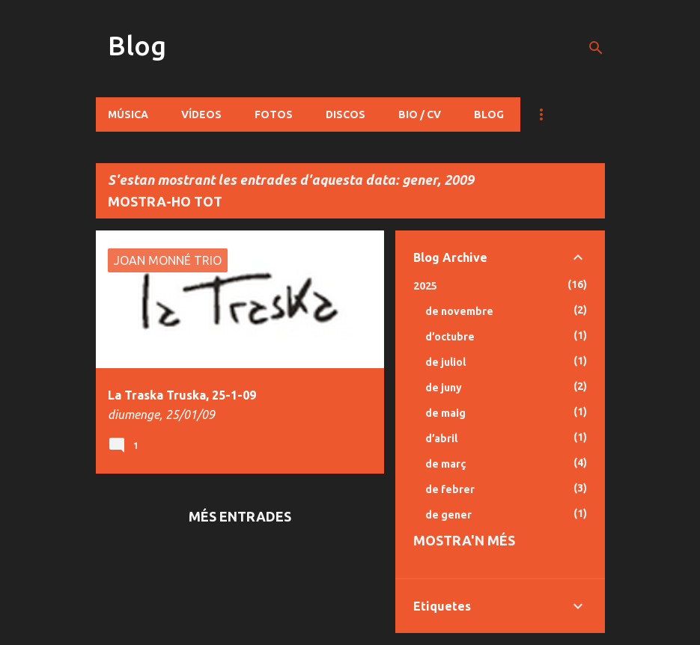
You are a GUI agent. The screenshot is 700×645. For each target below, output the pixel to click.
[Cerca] (596, 48)
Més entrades (240, 516)
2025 (425, 286)
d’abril (441, 438)
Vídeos (201, 114)
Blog (137, 45)
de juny (443, 388)
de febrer (450, 489)
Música (128, 114)
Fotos (274, 114)
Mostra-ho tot (165, 201)
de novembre (459, 311)
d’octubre (450, 337)
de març (445, 464)
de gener (448, 515)
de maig (445, 413)
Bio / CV (419, 114)
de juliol (445, 362)
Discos (345, 114)
